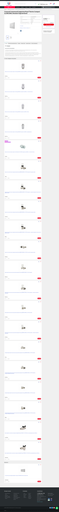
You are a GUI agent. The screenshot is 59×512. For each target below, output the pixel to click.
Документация (28, 43)
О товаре (6, 43)
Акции (30, 7)
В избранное (45, 16)
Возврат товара (7, 496)
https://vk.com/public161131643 (50, 507)
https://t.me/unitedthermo (52, 507)
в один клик (48, 26)
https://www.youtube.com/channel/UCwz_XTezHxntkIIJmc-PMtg (54, 507)
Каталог (10, 7)
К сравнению (50, 16)
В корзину (49, 24)
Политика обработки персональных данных (17, 498)
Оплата (25, 495)
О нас (24, 493)
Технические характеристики (12, 43)
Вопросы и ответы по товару (25, 27)
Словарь (29, 498)
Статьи (26, 7)
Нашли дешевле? (45, 19)
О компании (18, 7)
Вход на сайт (53, 1)
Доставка (34, 7)
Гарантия (6, 495)
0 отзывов (21, 25)
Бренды (22, 7)
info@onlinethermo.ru (40, 494)
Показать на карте (40, 501)
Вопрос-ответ (23, 43)
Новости (25, 497)
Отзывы (19, 43)
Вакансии (29, 497)
